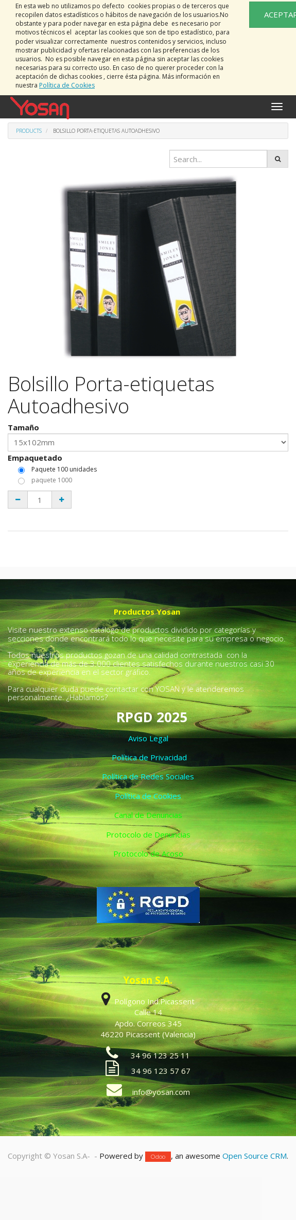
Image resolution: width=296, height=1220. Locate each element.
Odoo (158, 1156)
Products (29, 130)
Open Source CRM (254, 1156)
